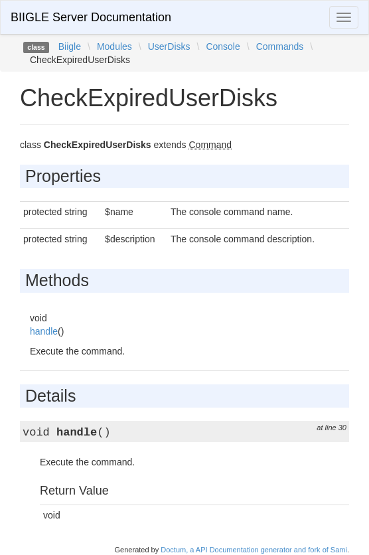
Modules (114, 46)
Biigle (69, 46)
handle (44, 331)
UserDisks (169, 46)
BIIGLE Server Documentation (91, 17)
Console (223, 46)
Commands (280, 46)
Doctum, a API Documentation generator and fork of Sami (254, 550)
